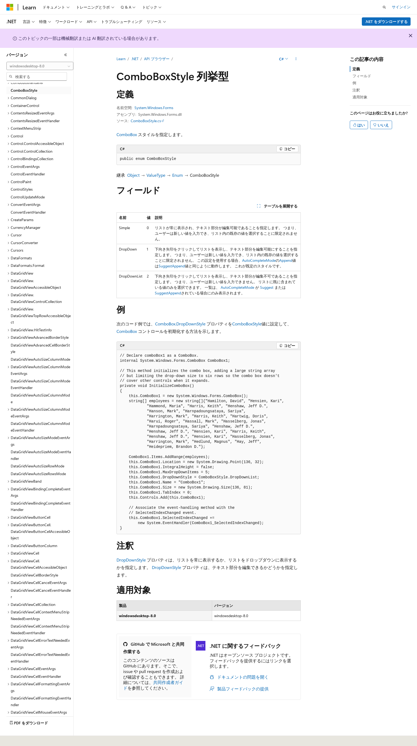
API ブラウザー (157, 58)
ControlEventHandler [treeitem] (28, 173)
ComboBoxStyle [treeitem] (24, 90)
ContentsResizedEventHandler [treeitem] (35, 120)
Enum (177, 175)
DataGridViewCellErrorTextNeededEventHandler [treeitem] (40, 658)
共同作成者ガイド (153, 685)
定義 (356, 68)
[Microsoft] (9, 7)
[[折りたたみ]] (65, 55)
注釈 (356, 90)
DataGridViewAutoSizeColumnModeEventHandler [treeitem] (40, 384)
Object (133, 175)
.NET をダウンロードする (386, 21)
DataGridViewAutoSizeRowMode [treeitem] (37, 465)
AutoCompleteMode (259, 260)
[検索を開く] (384, 7)
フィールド (361, 75)
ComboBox (127, 134)
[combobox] (39, 66)
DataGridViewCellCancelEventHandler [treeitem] (41, 593)
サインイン (401, 6)
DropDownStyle (131, 560)
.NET (134, 58)
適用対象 (359, 96)
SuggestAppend (172, 265)
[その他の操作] (295, 59)
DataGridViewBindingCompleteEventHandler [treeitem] (40, 506)
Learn (121, 58)
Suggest (266, 287)
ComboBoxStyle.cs (146, 120)
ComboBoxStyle (246, 323)
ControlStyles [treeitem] (22, 189)
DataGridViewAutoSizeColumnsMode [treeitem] (40, 398)
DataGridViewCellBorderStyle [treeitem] (34, 575)
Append (285, 260)
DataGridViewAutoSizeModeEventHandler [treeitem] (41, 455)
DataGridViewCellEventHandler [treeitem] (36, 676)
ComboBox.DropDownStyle (180, 323)
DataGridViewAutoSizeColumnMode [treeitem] (40, 359)
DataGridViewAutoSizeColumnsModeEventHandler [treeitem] (40, 427)
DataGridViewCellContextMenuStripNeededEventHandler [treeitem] (40, 629)
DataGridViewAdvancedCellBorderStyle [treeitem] (40, 348)
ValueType (155, 175)
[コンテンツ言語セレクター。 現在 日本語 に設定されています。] (17, 738)
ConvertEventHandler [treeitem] (28, 212)
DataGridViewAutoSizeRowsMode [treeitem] (38, 473)
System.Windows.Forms (153, 107)
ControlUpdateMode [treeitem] (28, 196)
